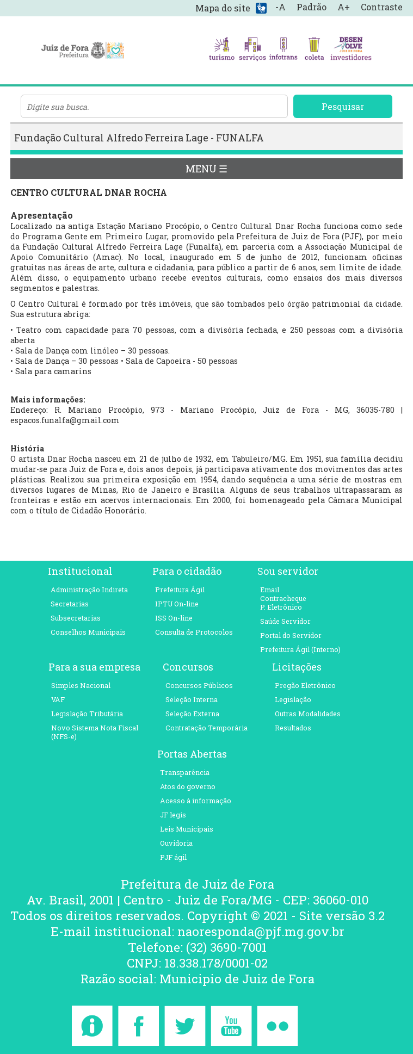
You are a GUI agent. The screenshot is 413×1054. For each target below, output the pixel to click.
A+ (343, 7)
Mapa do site (222, 8)
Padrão (311, 7)
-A (280, 7)
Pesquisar (343, 106)
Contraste (382, 7)
